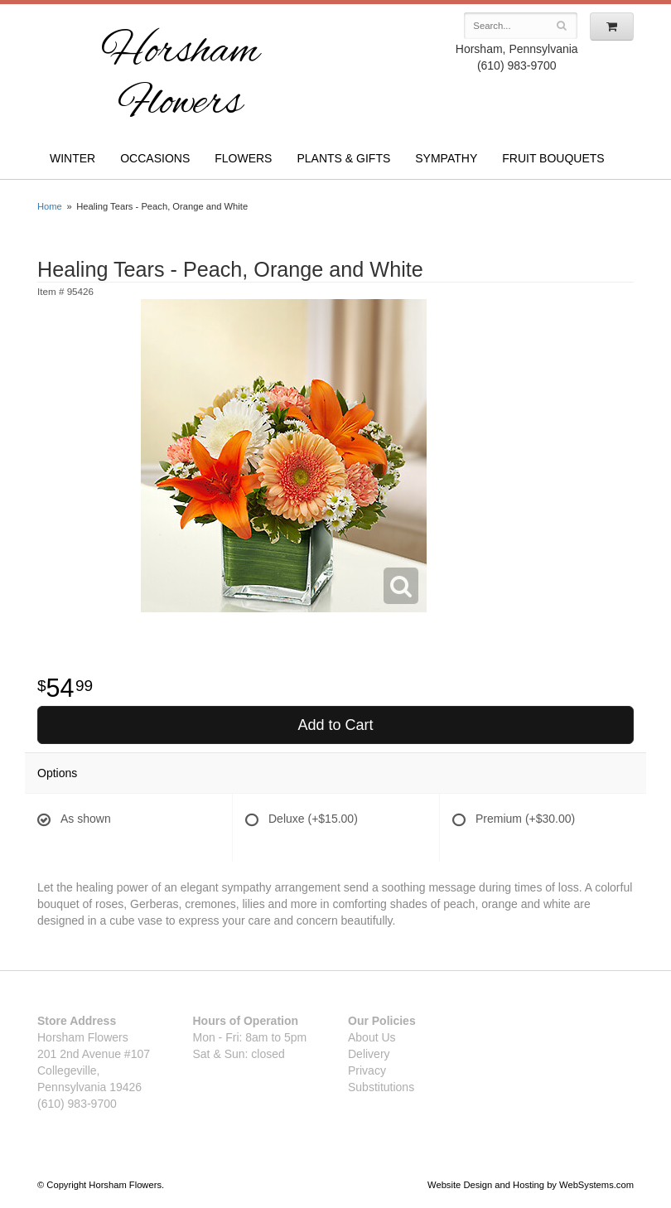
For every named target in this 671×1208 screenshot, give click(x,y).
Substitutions (381, 1087)
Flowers (243, 158)
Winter (72, 158)
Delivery (369, 1054)
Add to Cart (335, 725)
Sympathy (446, 158)
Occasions (155, 158)
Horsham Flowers (180, 78)
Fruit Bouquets (553, 158)
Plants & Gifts (343, 158)
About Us (372, 1037)
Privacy (367, 1070)
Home (49, 206)
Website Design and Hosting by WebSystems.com (530, 1185)
